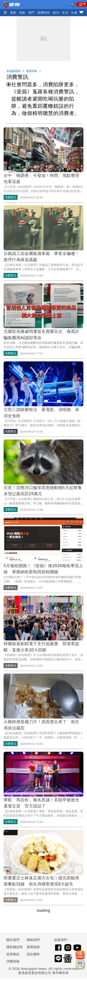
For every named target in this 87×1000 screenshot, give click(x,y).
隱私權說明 (13, 947)
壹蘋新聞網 (13, 71)
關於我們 (13, 940)
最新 (13, 12)
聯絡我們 (33, 940)
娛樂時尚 (43, 12)
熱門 (31, 12)
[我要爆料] (80, 954)
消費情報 (13, 961)
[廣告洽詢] (80, 964)
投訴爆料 (33, 954)
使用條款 (13, 954)
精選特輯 (31, 71)
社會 (74, 12)
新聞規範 (33, 947)
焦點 (22, 12)
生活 (65, 12)
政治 (56, 12)
